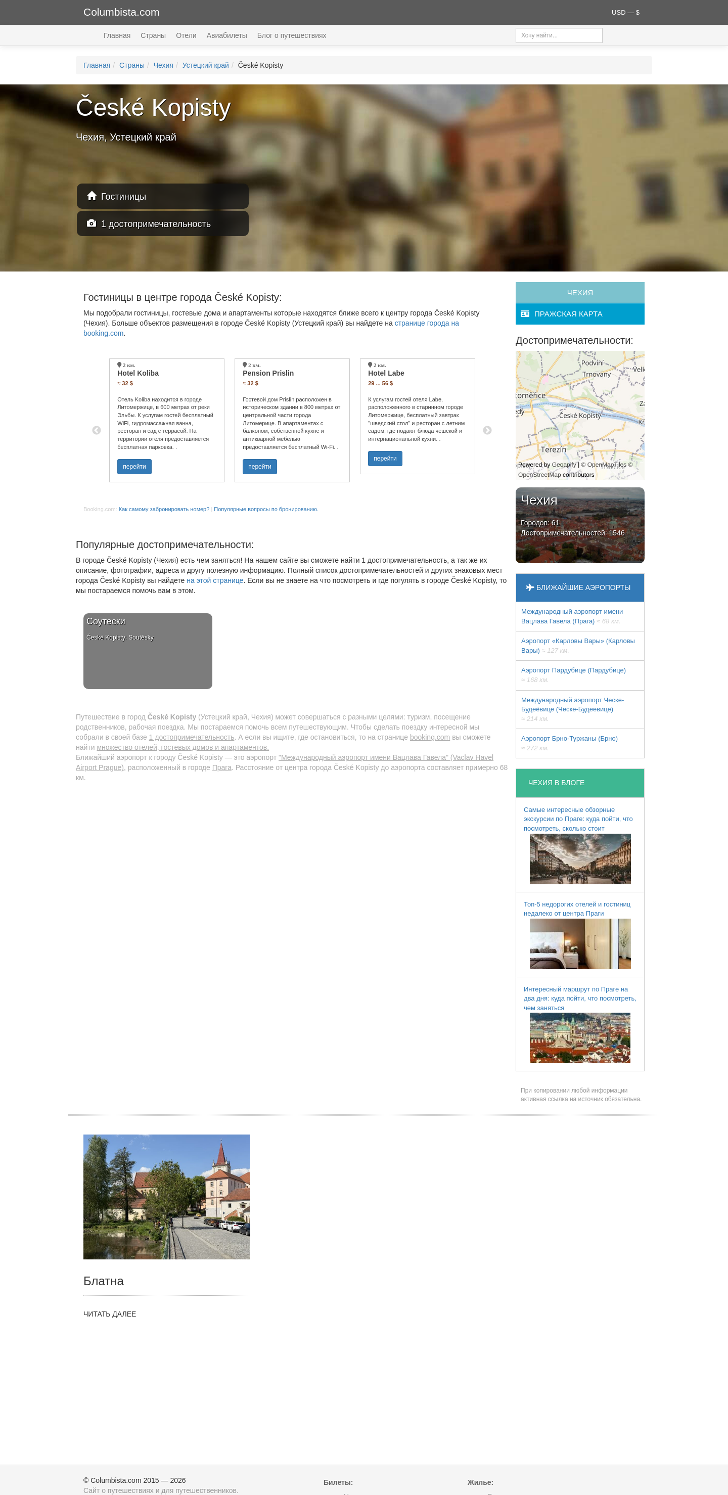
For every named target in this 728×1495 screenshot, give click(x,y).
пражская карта (562, 313)
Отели (186, 35)
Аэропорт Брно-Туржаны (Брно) (569, 743)
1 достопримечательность (149, 223)
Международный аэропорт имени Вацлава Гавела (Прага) (572, 616)
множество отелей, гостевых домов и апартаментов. (183, 747)
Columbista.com (121, 12)
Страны (153, 35)
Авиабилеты (227, 35)
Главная (117, 35)
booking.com (430, 737)
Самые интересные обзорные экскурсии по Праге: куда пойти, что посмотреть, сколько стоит (578, 845)
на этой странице (215, 580)
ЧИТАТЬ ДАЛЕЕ (109, 1314)
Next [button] (487, 431)
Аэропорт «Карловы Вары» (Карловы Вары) (578, 645)
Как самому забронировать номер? (164, 509)
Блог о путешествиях (292, 35)
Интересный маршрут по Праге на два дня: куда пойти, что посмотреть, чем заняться (580, 1024)
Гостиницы (116, 196)
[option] (166, 420)
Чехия (163, 65)
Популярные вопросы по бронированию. (266, 509)
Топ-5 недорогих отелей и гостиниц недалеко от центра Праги (577, 934)
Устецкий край (206, 65)
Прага (222, 767)
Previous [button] (97, 431)
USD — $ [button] (626, 12)
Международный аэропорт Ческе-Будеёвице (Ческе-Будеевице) (572, 709)
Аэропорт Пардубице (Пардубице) (573, 675)
